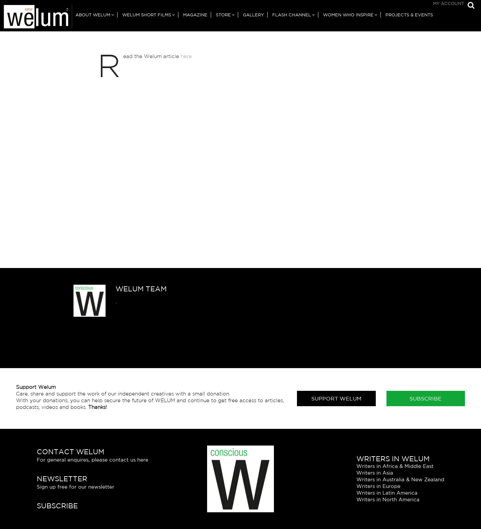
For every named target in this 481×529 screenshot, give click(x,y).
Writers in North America (388, 499)
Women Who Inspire (348, 14)
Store (223, 14)
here (186, 56)
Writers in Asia (374, 473)
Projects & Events (409, 14)
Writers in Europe (378, 486)
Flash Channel (291, 14)
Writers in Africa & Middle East (395, 466)
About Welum (92, 14)
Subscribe (426, 398)
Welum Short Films (146, 14)
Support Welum (336, 398)
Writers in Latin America (387, 493)
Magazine (195, 14)
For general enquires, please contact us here (92, 460)
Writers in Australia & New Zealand (400, 479)
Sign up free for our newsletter (75, 487)
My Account (448, 3)
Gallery (253, 14)
